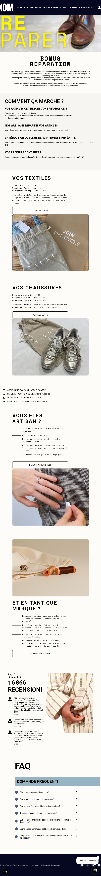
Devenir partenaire (40, 653)
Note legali (35, 865)
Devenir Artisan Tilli (40, 465)
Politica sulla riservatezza (50, 865)
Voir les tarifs (40, 210)
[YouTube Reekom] (99, 865)
